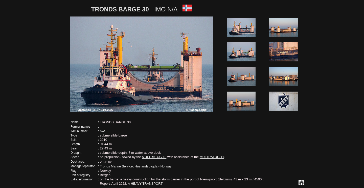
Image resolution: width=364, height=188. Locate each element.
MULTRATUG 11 (212, 157)
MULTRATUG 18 (154, 157)
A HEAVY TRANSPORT (145, 183)
